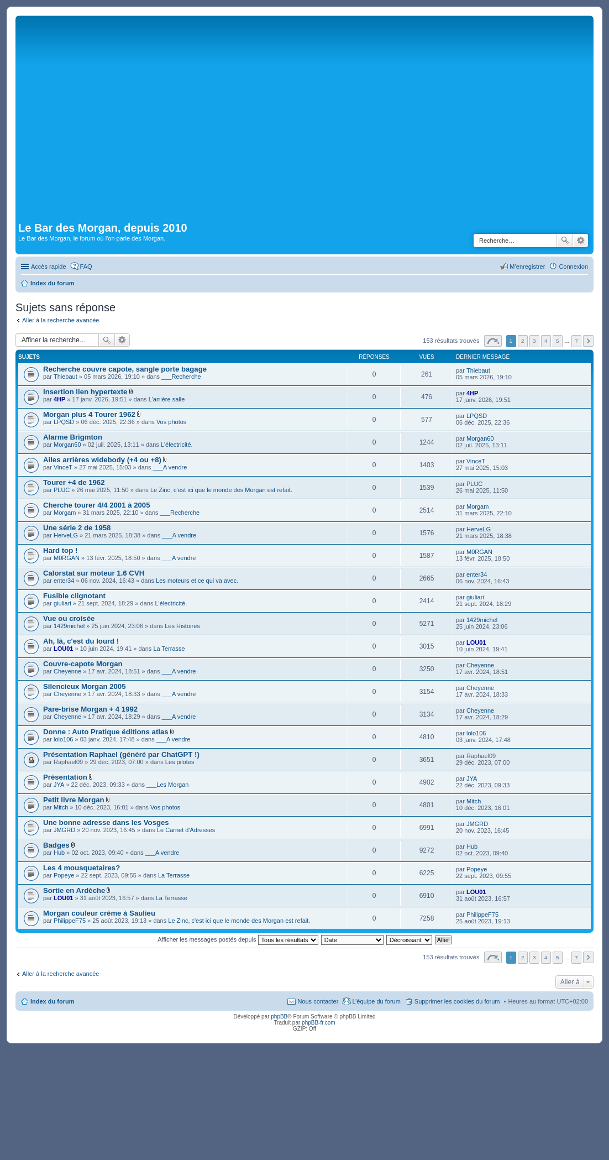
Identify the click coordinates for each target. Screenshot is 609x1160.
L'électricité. (177, 444)
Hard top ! (60, 550)
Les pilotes (180, 762)
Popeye (64, 875)
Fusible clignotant (74, 596)
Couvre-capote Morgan (83, 664)
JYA (59, 784)
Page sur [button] (493, 341)
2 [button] (522, 341)
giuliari (62, 603)
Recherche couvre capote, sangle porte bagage (125, 369)
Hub (59, 852)
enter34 (64, 580)
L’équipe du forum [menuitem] (376, 1001)
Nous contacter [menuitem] (317, 1001)
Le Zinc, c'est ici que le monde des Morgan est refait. (221, 490)
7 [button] (576, 341)
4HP (59, 399)
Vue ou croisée (69, 618)
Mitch (61, 807)
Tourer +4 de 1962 (74, 482)
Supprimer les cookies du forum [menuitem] (457, 1001)
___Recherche (181, 376)
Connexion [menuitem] (573, 266)
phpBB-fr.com (318, 1023)
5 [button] (557, 341)
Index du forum (52, 1001)
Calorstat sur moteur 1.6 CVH (93, 573)
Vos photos (171, 422)
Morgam (65, 512)
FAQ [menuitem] (86, 266)
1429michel (69, 626)
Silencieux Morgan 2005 (84, 686)
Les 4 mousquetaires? (81, 868)
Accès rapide (48, 266)
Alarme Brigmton (72, 437)
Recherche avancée (580, 240)
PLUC (62, 490)
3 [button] (534, 341)
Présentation (65, 777)
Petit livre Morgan (73, 800)
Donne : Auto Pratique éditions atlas (106, 732)
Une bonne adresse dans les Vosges (106, 822)
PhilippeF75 (70, 920)
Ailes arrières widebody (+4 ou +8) (102, 460)
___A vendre (170, 467)
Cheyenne (67, 671)
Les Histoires (182, 626)
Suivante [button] (588, 341)
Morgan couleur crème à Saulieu (99, 913)
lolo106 (63, 739)
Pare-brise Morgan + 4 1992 (90, 709)
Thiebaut (65, 376)
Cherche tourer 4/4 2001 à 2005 (96, 505)
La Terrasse (169, 648)
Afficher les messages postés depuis (238, 939)
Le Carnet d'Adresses (186, 830)
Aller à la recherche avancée (60, 320)
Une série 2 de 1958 (77, 528)
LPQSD (64, 422)
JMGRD (64, 830)
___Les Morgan (167, 784)
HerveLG (66, 535)
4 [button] (546, 341)
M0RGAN (67, 558)
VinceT (63, 467)
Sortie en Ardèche (74, 890)
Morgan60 (67, 444)
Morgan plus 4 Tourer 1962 (89, 414)
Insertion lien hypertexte (85, 392)
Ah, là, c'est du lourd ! (81, 641)
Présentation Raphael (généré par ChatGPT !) (121, 754)
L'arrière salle (167, 399)
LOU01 (63, 648)
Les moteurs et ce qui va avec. (197, 580)
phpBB (279, 1016)
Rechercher (564, 240)
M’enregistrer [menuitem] (527, 266)
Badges (56, 845)
